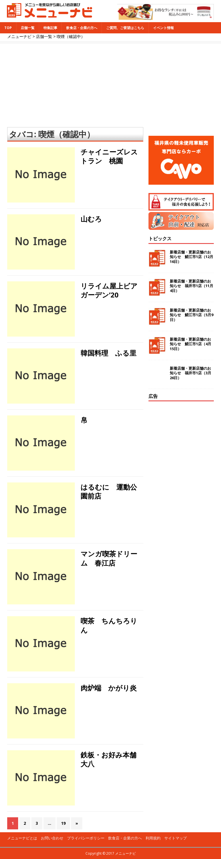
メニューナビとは (22, 838)
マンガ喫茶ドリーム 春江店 (109, 558)
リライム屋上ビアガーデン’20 (109, 290)
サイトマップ (175, 838)
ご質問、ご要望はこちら (125, 27)
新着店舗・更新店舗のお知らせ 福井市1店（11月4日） (191, 285)
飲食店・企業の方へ (81, 27)
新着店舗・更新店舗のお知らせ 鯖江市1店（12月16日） (191, 256)
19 (63, 823)
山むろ (91, 219)
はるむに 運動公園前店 (109, 491)
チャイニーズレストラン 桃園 (109, 156)
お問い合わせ (52, 838)
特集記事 (50, 27)
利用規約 (153, 838)
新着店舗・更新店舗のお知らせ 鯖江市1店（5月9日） (191, 315)
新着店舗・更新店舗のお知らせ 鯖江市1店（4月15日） (190, 344)
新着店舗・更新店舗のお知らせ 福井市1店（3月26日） (190, 373)
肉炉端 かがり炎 (109, 687)
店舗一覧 (28, 27)
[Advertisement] (110, 84)
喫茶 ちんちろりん (109, 625)
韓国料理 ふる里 (108, 353)
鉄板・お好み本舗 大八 (112, 759)
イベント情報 (163, 27)
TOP (8, 27)
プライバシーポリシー (85, 838)
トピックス (160, 238)
